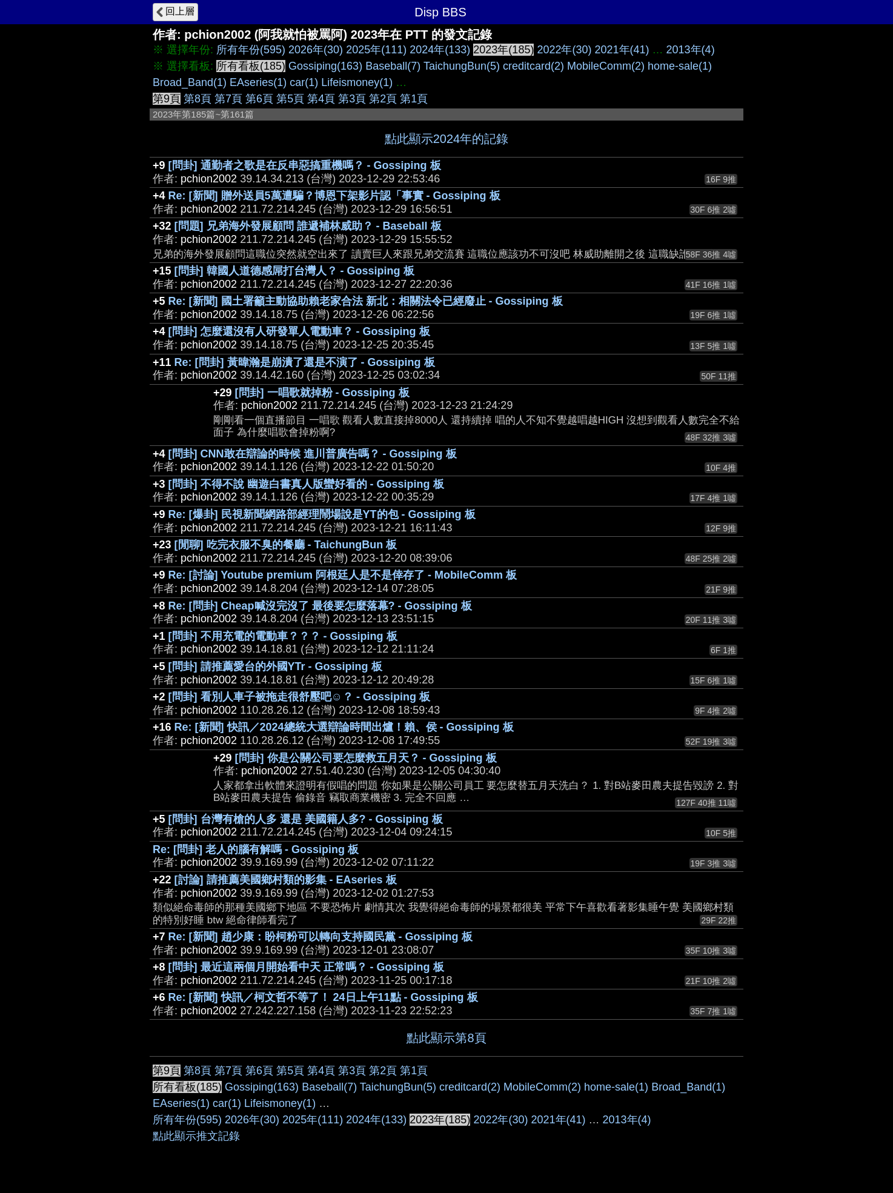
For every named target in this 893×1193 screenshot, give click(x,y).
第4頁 (321, 99)
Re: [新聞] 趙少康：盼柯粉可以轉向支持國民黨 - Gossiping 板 (320, 937)
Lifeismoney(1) (357, 82)
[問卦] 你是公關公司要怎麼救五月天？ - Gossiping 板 (366, 758)
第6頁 (259, 99)
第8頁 (197, 99)
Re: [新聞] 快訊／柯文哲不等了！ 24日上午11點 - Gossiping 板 (323, 997)
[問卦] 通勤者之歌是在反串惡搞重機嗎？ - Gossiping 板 (304, 165)
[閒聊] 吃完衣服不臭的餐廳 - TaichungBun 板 (285, 545)
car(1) (304, 82)
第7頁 (228, 99)
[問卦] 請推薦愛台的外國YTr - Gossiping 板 (275, 666)
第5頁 (290, 99)
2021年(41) (622, 50)
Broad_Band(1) (190, 82)
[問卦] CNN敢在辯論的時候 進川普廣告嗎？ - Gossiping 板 (312, 454)
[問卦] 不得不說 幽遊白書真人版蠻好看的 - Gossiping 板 (306, 484)
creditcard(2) (533, 66)
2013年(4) (690, 50)
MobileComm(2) (606, 66)
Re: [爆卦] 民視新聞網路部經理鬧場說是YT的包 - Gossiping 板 (322, 514)
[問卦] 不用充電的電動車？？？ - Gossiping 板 (282, 636)
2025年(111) (376, 50)
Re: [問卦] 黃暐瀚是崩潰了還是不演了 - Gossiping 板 (304, 362)
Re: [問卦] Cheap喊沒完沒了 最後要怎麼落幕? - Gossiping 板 (320, 606)
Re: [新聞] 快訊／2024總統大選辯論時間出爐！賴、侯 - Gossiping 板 (344, 727)
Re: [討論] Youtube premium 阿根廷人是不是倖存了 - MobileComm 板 (342, 575)
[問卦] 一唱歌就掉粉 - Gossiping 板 (322, 393)
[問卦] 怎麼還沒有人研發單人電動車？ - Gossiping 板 (299, 331)
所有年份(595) (250, 50)
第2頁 (383, 99)
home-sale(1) (680, 66)
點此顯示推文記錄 (196, 1136)
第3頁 (352, 99)
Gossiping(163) (325, 66)
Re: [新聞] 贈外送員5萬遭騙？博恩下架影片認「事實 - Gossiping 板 (334, 196)
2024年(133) (440, 50)
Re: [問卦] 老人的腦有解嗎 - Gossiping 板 (256, 849)
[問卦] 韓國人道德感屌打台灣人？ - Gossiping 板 (294, 271)
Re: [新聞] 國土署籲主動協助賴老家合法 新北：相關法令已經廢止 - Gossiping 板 (365, 301)
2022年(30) (564, 50)
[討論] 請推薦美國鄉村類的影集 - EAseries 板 (285, 880)
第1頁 (414, 99)
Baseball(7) (392, 66)
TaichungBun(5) (461, 66)
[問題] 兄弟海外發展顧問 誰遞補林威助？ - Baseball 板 (308, 226)
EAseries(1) (258, 82)
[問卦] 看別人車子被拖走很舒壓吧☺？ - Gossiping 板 (299, 697)
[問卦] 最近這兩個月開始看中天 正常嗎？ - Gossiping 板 (306, 967)
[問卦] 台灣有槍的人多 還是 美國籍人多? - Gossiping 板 (305, 819)
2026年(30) (315, 50)
